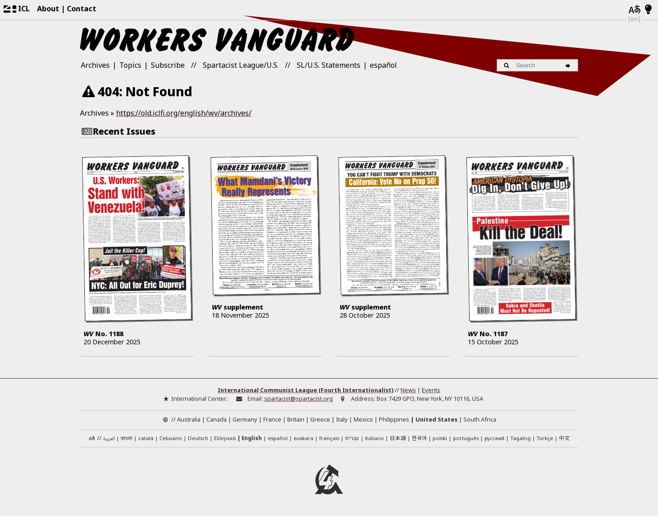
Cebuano (170, 438)
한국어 (419, 438)
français (329, 438)
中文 (564, 438)
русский (494, 438)
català (146, 438)
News (408, 390)
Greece (320, 420)
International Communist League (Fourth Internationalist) (305, 390)
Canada (216, 420)
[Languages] (634, 10)
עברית (352, 438)
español (383, 65)
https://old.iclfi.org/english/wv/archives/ (184, 113)
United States (436, 420)
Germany (245, 420)
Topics (130, 65)
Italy (342, 420)
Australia (189, 420)
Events (431, 390)
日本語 (398, 438)
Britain (295, 420)
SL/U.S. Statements (328, 65)
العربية (109, 439)
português (466, 438)
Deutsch (198, 438)
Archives (95, 65)
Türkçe (545, 438)
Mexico (363, 420)
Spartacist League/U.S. (241, 65)
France (272, 420)
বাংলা (126, 439)
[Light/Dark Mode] (648, 10)
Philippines (394, 420)
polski (440, 438)
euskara (303, 438)
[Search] (569, 65)
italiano (374, 438)
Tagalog (520, 438)
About (48, 9)
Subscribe (168, 65)
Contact (81, 9)
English (252, 438)
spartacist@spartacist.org (298, 399)
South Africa (479, 420)
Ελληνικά (225, 438)
